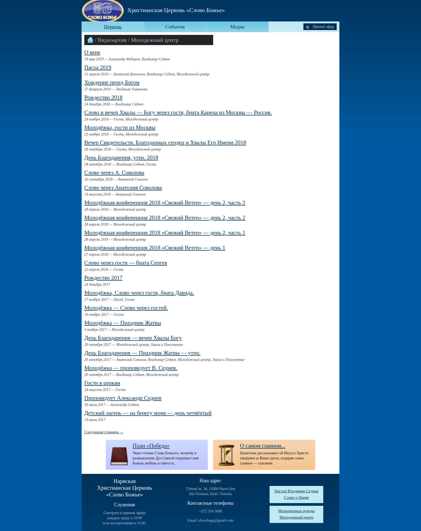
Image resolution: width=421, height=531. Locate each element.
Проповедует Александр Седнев (122, 398)
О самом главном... (262, 445)
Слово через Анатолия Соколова (123, 187)
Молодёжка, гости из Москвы (119, 127)
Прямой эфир (320, 27)
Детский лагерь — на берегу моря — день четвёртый (148, 413)
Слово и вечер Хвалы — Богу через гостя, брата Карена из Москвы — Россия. (178, 112)
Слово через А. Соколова (114, 172)
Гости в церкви (102, 383)
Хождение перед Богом (111, 82)
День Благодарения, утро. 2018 (121, 157)
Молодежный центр (296, 517)
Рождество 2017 (103, 277)
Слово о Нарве (296, 497)
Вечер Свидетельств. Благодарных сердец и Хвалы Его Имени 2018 (165, 142)
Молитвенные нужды (296, 511)
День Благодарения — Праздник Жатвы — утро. (142, 353)
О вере (92, 52)
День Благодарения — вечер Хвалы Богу (133, 338)
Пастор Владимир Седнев (296, 491)
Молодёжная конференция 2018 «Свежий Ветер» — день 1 (154, 247)
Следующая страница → (104, 432)
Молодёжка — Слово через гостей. (126, 308)
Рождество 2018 (103, 97)
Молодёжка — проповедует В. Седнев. (130, 368)
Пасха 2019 (97, 67)
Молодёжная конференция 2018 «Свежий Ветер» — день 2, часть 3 (164, 202)
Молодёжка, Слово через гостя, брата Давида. (139, 293)
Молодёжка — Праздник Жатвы (122, 323)
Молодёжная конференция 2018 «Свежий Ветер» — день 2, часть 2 (164, 217)
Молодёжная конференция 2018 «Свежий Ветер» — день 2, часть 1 (164, 232)
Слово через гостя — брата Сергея (125, 262)
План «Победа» (151, 445)
